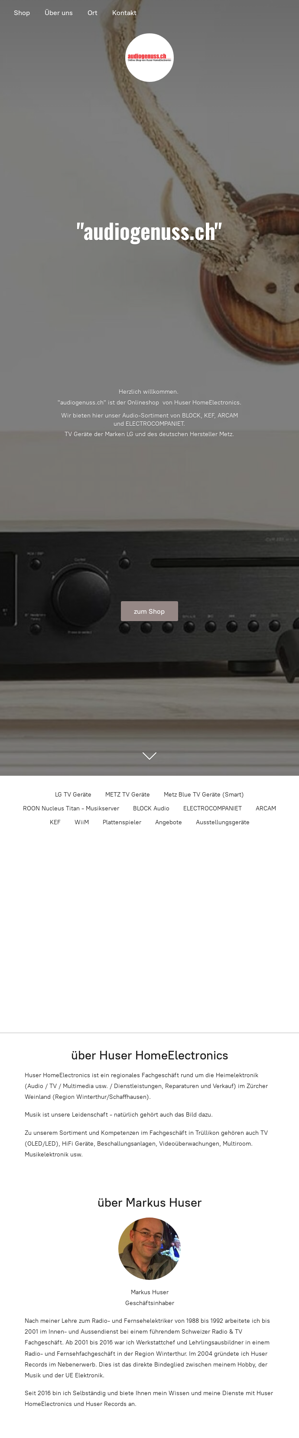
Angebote (168, 822)
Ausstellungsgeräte (223, 822)
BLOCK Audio (151, 808)
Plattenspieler (122, 822)
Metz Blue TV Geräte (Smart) (204, 794)
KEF (55, 822)
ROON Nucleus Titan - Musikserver (71, 808)
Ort (93, 13)
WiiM (82, 822)
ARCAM (266, 808)
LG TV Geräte (73, 794)
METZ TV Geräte (127, 794)
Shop (22, 13)
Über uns (59, 13)
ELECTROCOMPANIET (212, 808)
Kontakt (124, 13)
